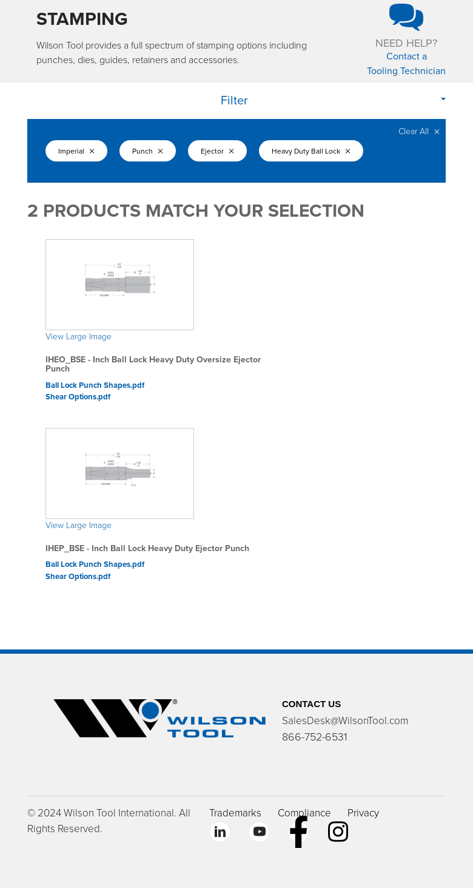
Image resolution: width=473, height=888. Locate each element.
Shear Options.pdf (77, 397)
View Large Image (78, 336)
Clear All (419, 131)
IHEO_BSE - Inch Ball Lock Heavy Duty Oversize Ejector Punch (153, 364)
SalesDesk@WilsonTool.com (345, 720)
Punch (150, 151)
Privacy (363, 813)
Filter (234, 100)
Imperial (76, 151)
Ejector (223, 151)
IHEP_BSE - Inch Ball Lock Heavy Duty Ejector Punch (147, 548)
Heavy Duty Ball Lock (317, 151)
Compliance (304, 813)
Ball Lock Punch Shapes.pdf (94, 385)
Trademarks (235, 813)
